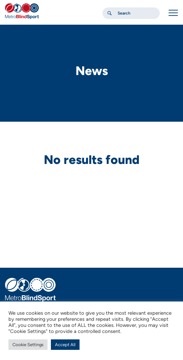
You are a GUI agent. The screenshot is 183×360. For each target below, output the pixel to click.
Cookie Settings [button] (27, 344)
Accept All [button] (65, 344)
